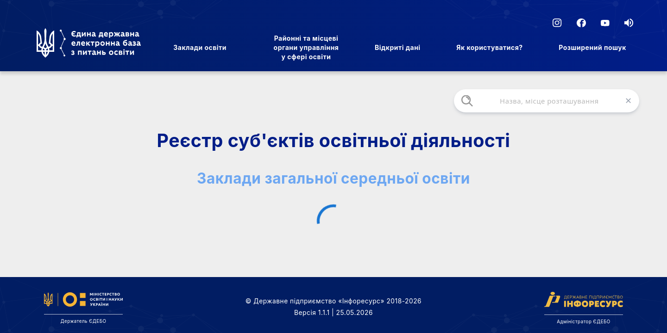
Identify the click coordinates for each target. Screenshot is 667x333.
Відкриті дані (398, 47)
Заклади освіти (200, 47)
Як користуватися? (489, 47)
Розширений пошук (592, 47)
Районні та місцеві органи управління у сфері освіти (306, 47)
